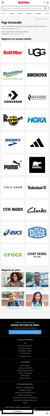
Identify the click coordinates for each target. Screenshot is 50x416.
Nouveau (3, 13)
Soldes (47, 13)
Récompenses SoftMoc (25, 368)
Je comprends (17, 411)
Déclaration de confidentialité (25, 388)
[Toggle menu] (3, 2)
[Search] (25, 8)
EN (44, 2)
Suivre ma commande (25, 373)
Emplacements (25, 365)
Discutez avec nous (25, 356)
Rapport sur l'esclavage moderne (25, 393)
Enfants (29, 13)
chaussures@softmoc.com (15, 34)
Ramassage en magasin (25, 351)
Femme (12, 13)
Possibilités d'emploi (25, 390)
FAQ (25, 343)
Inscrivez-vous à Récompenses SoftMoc (25, 332)
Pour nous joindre (25, 353)
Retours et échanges (25, 348)
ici (29, 407)
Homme (20, 13)
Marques (38, 13)
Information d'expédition (25, 346)
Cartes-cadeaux (25, 375)
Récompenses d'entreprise (25, 370)
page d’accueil (16, 28)
